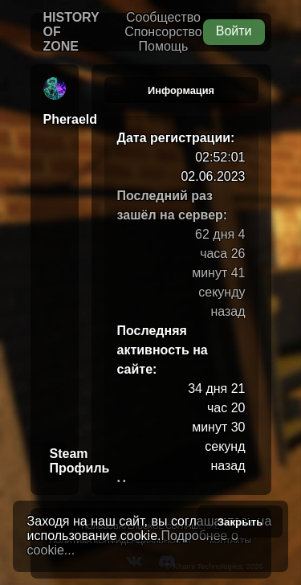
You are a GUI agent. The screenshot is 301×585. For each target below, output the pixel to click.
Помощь (164, 46)
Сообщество (163, 17)
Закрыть (240, 522)
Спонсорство (162, 32)
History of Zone (71, 31)
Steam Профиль (58, 461)
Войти (234, 31)
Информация (181, 90)
